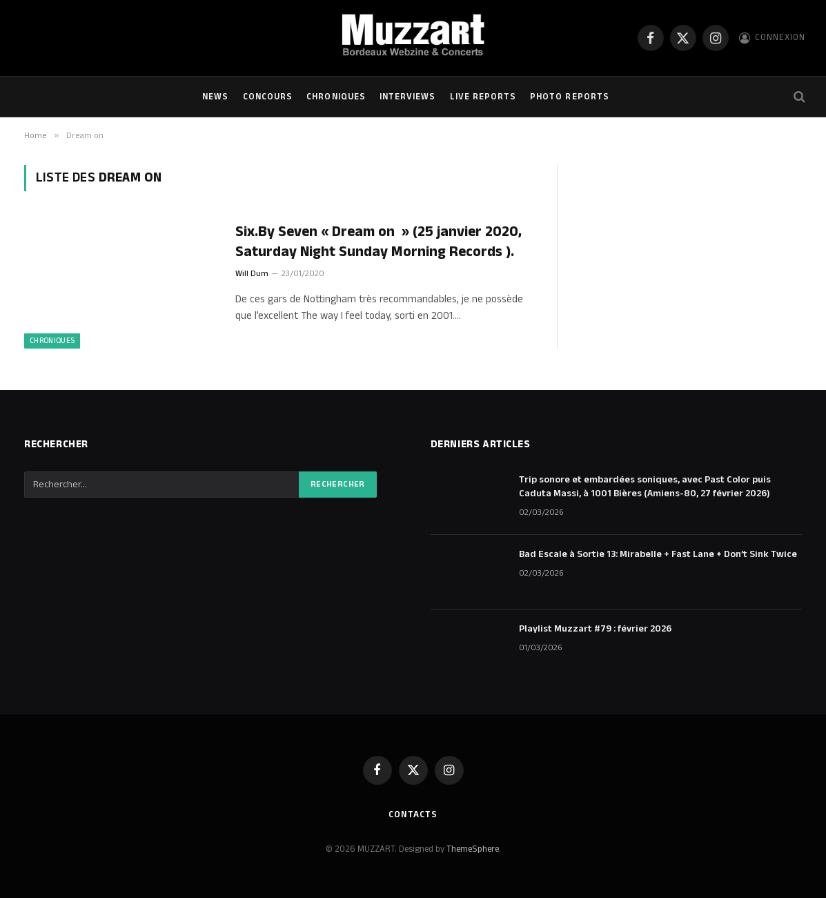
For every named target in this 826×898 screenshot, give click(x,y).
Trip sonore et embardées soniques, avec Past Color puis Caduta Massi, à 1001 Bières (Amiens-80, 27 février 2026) (645, 486)
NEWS (215, 96)
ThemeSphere (472, 849)
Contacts (413, 814)
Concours (268, 96)
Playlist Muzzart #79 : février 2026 (595, 629)
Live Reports (483, 96)
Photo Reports (569, 96)
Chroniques (335, 96)
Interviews (407, 96)
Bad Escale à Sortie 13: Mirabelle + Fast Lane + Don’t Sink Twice (658, 554)
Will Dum (251, 274)
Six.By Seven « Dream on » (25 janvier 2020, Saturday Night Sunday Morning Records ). (378, 242)
